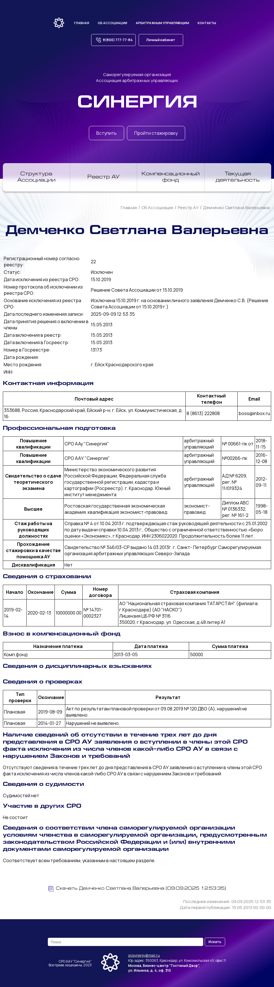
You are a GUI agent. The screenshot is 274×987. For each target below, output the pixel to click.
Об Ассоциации (157, 208)
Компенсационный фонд (171, 177)
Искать (214, 941)
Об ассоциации (112, 23)
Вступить (106, 133)
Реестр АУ (103, 177)
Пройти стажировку (156, 133)
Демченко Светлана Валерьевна (236, 208)
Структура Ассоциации (36, 177)
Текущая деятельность (238, 177)
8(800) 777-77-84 (113, 40)
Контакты (207, 23)
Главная (81, 23)
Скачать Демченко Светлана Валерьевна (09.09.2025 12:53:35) (137, 889)
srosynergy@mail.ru (144, 955)
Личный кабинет (160, 39)
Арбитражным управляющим (162, 23)
